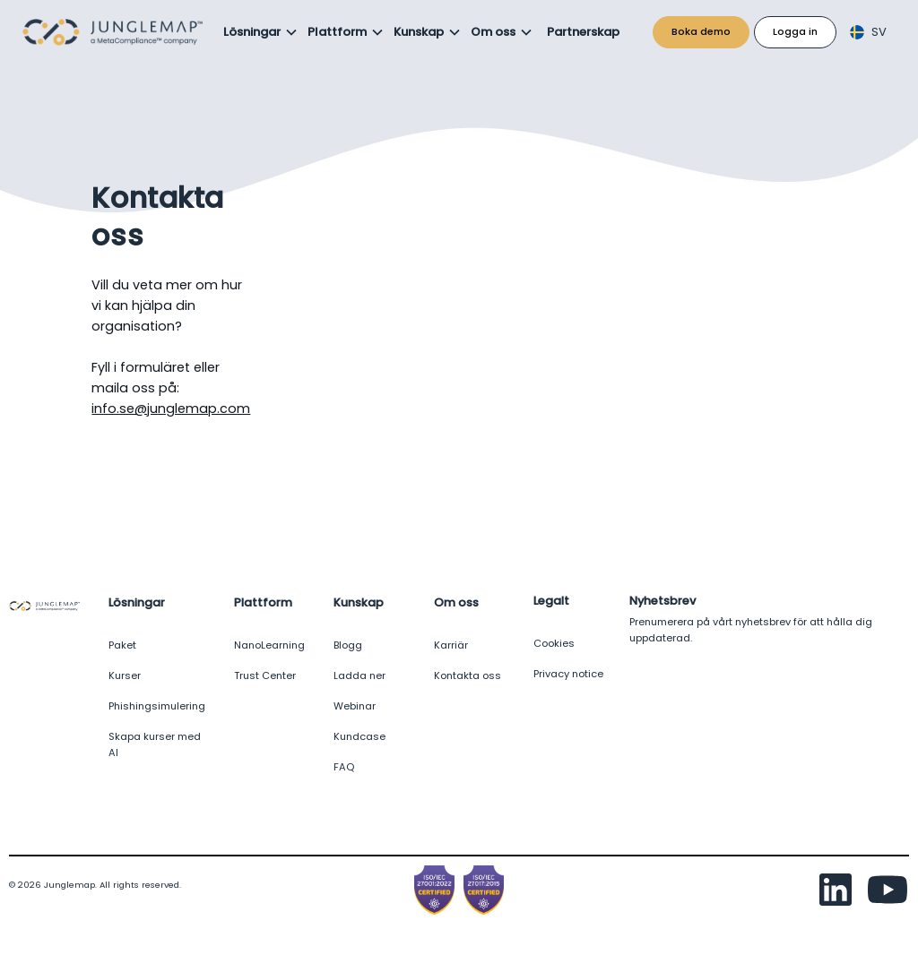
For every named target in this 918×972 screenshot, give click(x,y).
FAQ (343, 767)
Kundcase (359, 736)
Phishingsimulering (156, 706)
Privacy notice (568, 674)
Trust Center (265, 675)
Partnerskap (583, 31)
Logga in (795, 31)
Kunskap (419, 31)
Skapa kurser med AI (154, 744)
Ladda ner (359, 675)
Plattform (337, 31)
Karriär (451, 645)
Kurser (124, 675)
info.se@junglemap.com (170, 408)
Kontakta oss (467, 675)
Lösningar (252, 31)
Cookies (554, 643)
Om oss (493, 31)
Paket (122, 645)
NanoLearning (269, 645)
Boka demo (701, 31)
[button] (261, 32)
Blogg (347, 645)
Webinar (354, 706)
